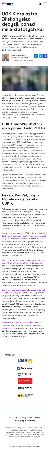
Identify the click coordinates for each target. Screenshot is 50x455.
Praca (18, 418)
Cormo (37, 446)
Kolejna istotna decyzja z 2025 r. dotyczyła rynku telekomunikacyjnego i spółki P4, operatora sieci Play (24, 236)
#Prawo (14, 58)
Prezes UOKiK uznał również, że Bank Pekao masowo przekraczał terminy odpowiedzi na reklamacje (21, 325)
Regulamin (27, 418)
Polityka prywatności (25, 420)
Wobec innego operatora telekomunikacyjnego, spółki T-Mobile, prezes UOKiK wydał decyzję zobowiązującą (23, 263)
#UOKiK (20, 58)
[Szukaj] (40, 4)
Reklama (37, 418)
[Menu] (45, 4)
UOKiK (40, 150)
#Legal (26, 58)
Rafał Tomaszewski (18, 56)
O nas (11, 418)
